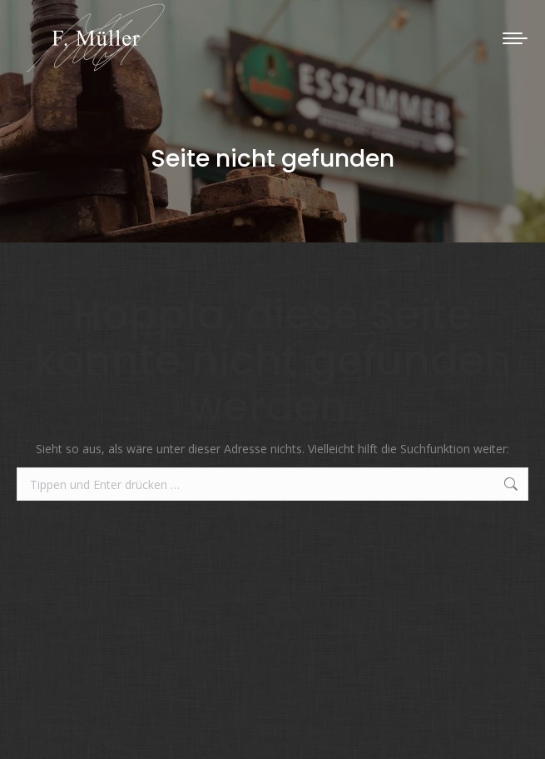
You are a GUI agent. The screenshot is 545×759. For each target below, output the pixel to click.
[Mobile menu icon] (515, 38)
